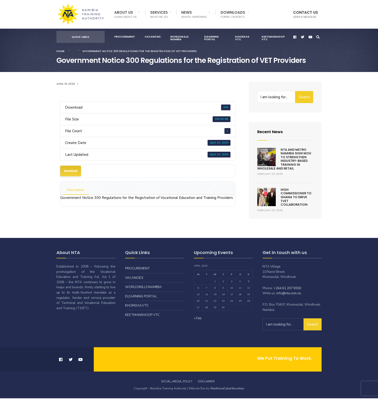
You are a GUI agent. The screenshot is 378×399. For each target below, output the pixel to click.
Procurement (124, 37)
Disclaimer (206, 382)
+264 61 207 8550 (287, 289)
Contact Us (305, 14)
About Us (125, 14)
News (194, 14)
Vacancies (153, 37)
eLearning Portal (211, 38)
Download (70, 171)
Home (60, 52)
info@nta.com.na (288, 294)
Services (159, 14)
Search (304, 97)
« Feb (198, 319)
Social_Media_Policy (176, 382)
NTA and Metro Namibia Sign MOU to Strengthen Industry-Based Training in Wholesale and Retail (284, 159)
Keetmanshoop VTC (273, 38)
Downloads (233, 14)
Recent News (271, 132)
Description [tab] (75, 190)
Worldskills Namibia (179, 38)
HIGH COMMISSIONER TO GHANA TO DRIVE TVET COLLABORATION (296, 198)
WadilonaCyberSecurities (227, 389)
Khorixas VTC (242, 38)
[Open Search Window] (318, 37)
